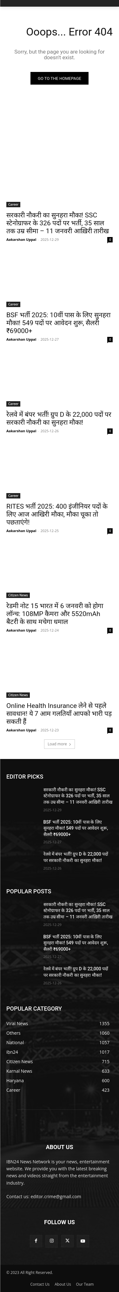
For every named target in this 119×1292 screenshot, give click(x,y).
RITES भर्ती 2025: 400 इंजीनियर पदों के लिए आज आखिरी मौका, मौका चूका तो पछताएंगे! (57, 514)
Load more (59, 744)
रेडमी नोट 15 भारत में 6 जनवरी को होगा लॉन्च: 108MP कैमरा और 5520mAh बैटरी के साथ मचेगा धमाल (54, 614)
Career (13, 204)
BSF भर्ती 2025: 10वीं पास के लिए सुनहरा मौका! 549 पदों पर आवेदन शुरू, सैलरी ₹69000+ (58, 323)
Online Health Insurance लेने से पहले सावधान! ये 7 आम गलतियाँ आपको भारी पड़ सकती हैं (59, 713)
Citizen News (18, 595)
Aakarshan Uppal (21, 239)
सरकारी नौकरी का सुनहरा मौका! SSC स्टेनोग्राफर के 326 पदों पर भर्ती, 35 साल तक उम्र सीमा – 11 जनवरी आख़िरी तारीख (57, 223)
